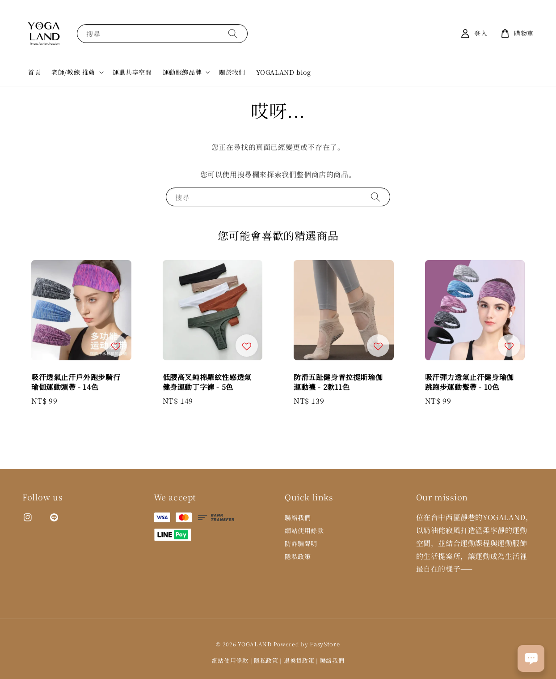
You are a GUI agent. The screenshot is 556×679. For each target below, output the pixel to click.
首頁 (34, 72)
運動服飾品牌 (182, 72)
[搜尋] (233, 33)
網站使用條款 (304, 530)
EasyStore (325, 644)
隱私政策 (298, 556)
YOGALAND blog (283, 72)
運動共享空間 (132, 72)
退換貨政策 (299, 660)
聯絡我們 (298, 517)
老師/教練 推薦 (73, 72)
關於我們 (232, 72)
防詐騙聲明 (301, 543)
